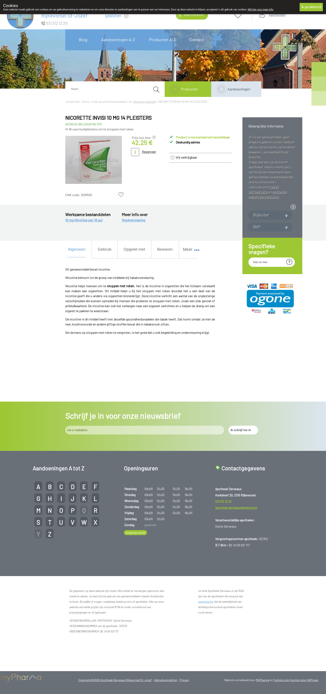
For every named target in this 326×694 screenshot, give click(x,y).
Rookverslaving (133, 220)
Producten (189, 89)
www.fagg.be (205, 601)
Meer (189, 249)
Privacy (184, 680)
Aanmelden (277, 15)
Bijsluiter (261, 260)
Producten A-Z (162, 39)
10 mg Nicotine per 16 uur (84, 220)
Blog (83, 39)
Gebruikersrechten (165, 680)
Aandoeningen (238, 89)
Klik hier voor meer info (260, 9)
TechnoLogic (281, 680)
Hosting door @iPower (304, 680)
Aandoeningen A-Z (118, 39)
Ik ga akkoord (311, 7)
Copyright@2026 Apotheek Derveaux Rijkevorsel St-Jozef (115, 680)
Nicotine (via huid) (145, 101)
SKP (257, 272)
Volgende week (135, 532)
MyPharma (262, 680)
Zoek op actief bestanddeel (109, 101)
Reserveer (149, 152)
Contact (197, 39)
